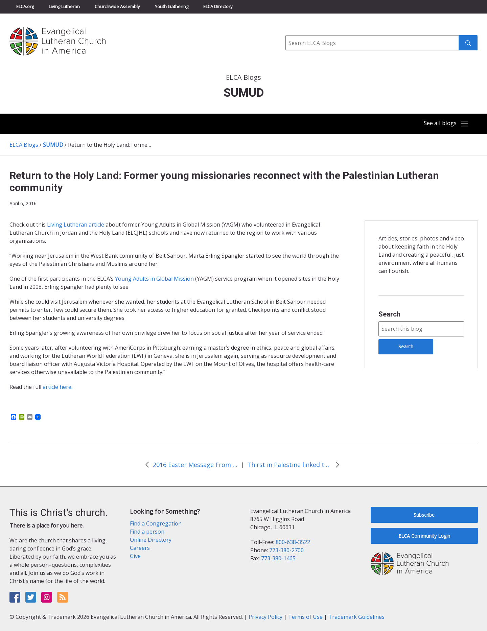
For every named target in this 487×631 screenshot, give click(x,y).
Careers (140, 548)
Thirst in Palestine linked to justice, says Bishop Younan (289, 465)
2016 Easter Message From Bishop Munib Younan (195, 465)
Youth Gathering (171, 6)
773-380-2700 (286, 550)
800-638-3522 (293, 542)
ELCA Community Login (424, 536)
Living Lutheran (64, 6)
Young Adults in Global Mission (154, 278)
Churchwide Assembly (117, 6)
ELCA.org (25, 6)
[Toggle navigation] (444, 124)
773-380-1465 (278, 558)
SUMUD (53, 144)
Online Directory (150, 539)
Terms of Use (305, 617)
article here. (57, 387)
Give (135, 556)
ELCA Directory (218, 6)
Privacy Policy (265, 617)
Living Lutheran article (75, 224)
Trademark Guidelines (356, 617)
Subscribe (424, 515)
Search (389, 314)
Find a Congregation (156, 523)
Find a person (147, 531)
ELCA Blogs (23, 144)
